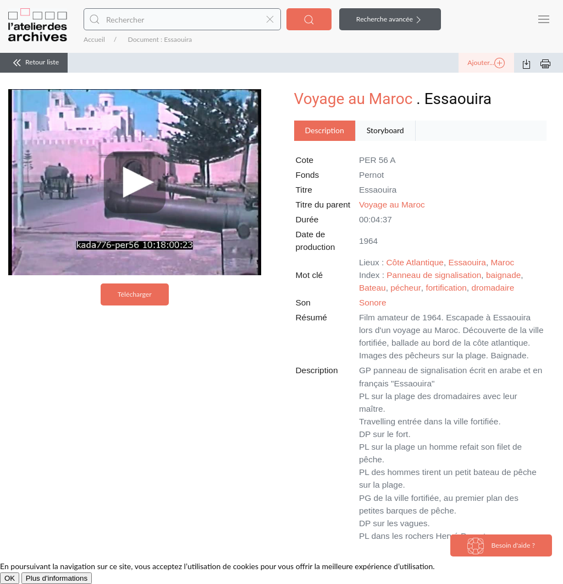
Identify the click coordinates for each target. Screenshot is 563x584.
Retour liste (34, 62)
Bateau (372, 287)
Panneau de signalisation (434, 275)
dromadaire (492, 287)
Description (324, 130)
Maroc (502, 262)
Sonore (373, 302)
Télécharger (135, 294)
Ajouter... (486, 63)
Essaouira (466, 262)
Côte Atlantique (415, 262)
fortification (446, 287)
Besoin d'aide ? (501, 546)
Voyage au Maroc (353, 99)
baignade (503, 275)
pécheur (405, 287)
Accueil (94, 39)
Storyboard (385, 130)
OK (9, 578)
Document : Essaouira (160, 39)
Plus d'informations (56, 578)
